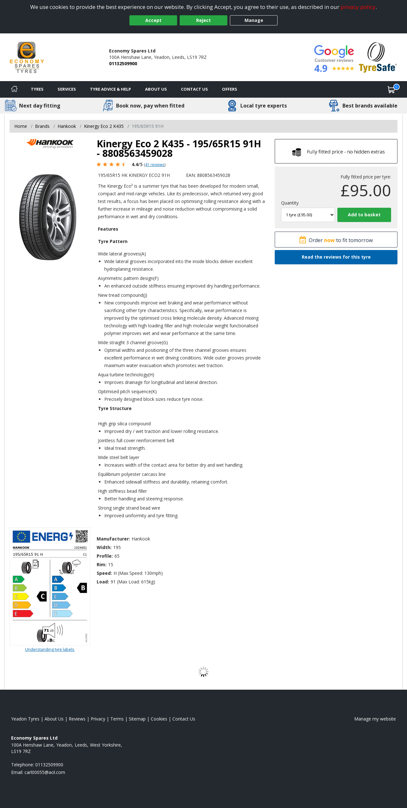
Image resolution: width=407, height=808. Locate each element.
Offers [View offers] (229, 89)
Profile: (105, 556)
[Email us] (44, 772)
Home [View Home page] (20, 126)
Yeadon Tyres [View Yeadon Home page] (25, 719)
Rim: (102, 564)
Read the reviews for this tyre (336, 257)
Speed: (104, 573)
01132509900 (123, 63)
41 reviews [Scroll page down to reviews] (154, 164)
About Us (156, 89)
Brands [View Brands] (42, 126)
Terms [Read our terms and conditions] (117, 719)
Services (67, 89)
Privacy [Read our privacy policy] (98, 719)
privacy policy (358, 6)
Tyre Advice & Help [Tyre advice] (110, 89)
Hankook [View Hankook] (67, 126)
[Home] (14, 89)
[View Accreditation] (377, 57)
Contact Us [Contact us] (194, 89)
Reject (203, 20)
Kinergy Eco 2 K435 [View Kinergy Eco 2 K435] (104, 126)
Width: (104, 547)
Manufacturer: (113, 539)
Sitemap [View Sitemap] (137, 719)
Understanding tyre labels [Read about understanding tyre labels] (49, 649)
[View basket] (391, 89)
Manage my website (375, 719)
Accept (153, 20)
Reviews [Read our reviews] (77, 719)
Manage (254, 20)
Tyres (37, 89)
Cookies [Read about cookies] (159, 719)
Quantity (290, 203)
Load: (103, 582)
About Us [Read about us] (54, 719)
